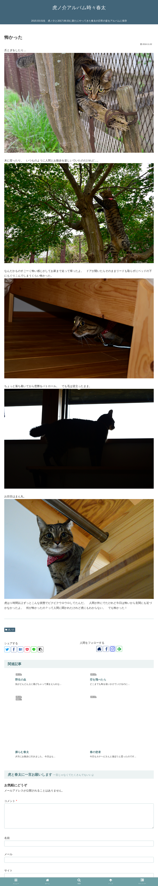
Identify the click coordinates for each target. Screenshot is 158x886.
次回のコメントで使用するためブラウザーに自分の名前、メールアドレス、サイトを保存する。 (67, 817)
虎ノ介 (9, 630)
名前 (7, 768)
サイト (8, 801)
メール (8, 784)
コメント (10, 731)
